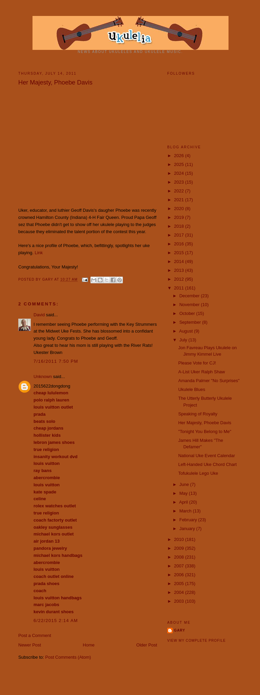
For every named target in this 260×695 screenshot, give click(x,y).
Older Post (146, 644)
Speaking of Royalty (197, 413)
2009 (179, 548)
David (39, 314)
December (190, 295)
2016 (179, 243)
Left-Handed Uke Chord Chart (207, 464)
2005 (179, 583)
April (184, 502)
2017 (179, 235)
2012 (179, 279)
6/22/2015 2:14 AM (56, 620)
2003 (179, 601)
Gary (48, 280)
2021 (179, 199)
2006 (179, 574)
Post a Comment (34, 635)
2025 (179, 164)
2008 (179, 557)
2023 (179, 182)
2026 (179, 155)
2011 (179, 287)
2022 (179, 190)
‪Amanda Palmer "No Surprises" (208, 380)
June (184, 484)
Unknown (43, 376)
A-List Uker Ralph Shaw (201, 371)
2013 (179, 270)
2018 (179, 226)
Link (39, 252)
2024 (179, 173)
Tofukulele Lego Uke (198, 473)
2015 (179, 252)
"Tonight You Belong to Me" (204, 431)
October (187, 313)
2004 (179, 592)
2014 (179, 261)
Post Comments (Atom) (68, 657)
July (184, 339)
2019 (179, 217)
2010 (179, 539)
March (186, 510)
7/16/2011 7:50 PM (56, 361)
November (190, 304)
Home (89, 644)
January (187, 528)
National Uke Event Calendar (206, 455)
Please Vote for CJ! (197, 362)
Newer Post (29, 644)
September (190, 322)
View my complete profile (196, 640)
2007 (179, 565)
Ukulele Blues (191, 389)
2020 (179, 208)
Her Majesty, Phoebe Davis (204, 422)
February (188, 519)
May (184, 493)
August (186, 331)
